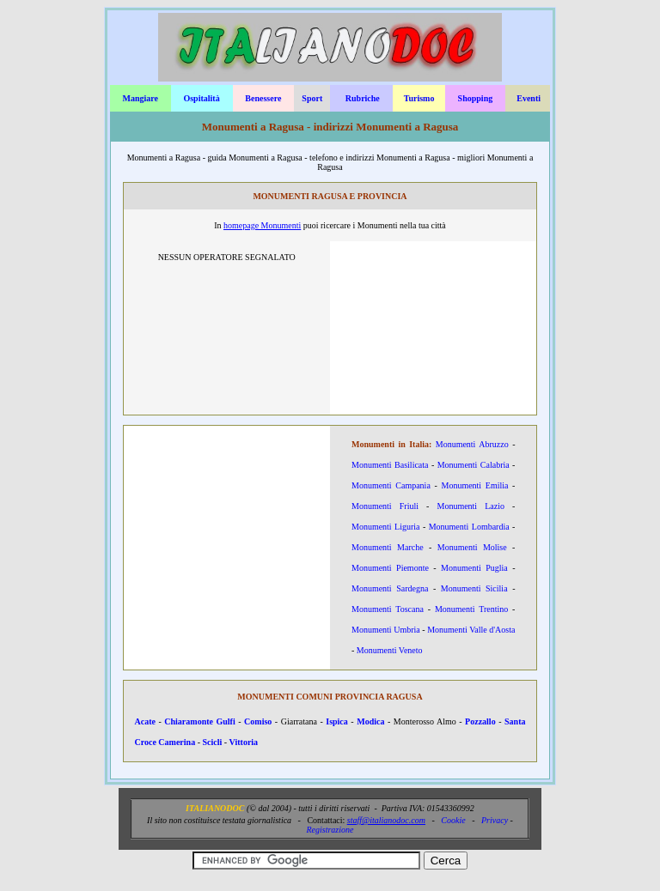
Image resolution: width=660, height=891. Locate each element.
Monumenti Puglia (474, 568)
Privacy (494, 820)
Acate (145, 721)
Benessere (263, 98)
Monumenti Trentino (471, 609)
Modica (370, 721)
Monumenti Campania (391, 485)
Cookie (453, 820)
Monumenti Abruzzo (472, 444)
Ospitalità (201, 98)
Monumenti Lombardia (469, 526)
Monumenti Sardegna (389, 588)
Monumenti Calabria (473, 465)
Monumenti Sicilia (474, 588)
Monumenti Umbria (385, 629)
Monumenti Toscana (387, 609)
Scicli (212, 742)
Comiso (258, 721)
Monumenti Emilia (474, 485)
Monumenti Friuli (385, 506)
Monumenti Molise (472, 547)
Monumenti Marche (387, 547)
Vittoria (244, 742)
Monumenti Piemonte (390, 568)
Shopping (475, 98)
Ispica (337, 721)
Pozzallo (480, 721)
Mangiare (139, 98)
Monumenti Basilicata (390, 465)
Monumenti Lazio (470, 506)
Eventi (528, 98)
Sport (312, 98)
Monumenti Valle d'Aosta (471, 629)
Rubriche (362, 98)
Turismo (419, 98)
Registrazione (329, 829)
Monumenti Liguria (385, 526)
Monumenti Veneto (390, 650)
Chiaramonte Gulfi (199, 721)
